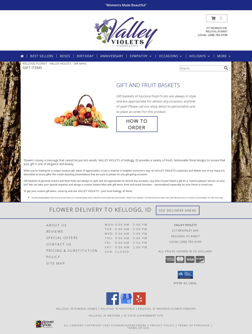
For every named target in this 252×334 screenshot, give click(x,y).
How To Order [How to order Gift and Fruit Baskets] (136, 124)
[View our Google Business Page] (126, 304)
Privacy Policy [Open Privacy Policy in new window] (162, 325)
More (224, 56)
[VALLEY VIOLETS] (126, 32)
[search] (226, 68)
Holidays (199, 56)
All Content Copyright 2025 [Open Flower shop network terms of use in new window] (87, 325)
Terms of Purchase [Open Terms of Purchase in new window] (194, 325)
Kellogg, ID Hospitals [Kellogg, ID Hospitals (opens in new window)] (118, 308)
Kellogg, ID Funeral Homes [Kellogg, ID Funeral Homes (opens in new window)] (77, 308)
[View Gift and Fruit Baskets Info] (84, 106)
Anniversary (111, 56)
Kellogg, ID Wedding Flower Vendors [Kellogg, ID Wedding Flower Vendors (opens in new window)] (167, 308)
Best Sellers (41, 56)
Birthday (85, 56)
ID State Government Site (143, 315)
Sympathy (141, 56)
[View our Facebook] (112, 304)
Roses (65, 56)
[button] (216, 18)
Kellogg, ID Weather (104, 315)
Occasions (171, 56)
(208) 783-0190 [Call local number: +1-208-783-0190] (217, 35)
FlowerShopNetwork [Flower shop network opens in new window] (128, 325)
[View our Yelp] (139, 304)
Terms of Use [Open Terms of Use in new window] (138, 328)
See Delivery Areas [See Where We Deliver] (177, 210)
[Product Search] (201, 68)
